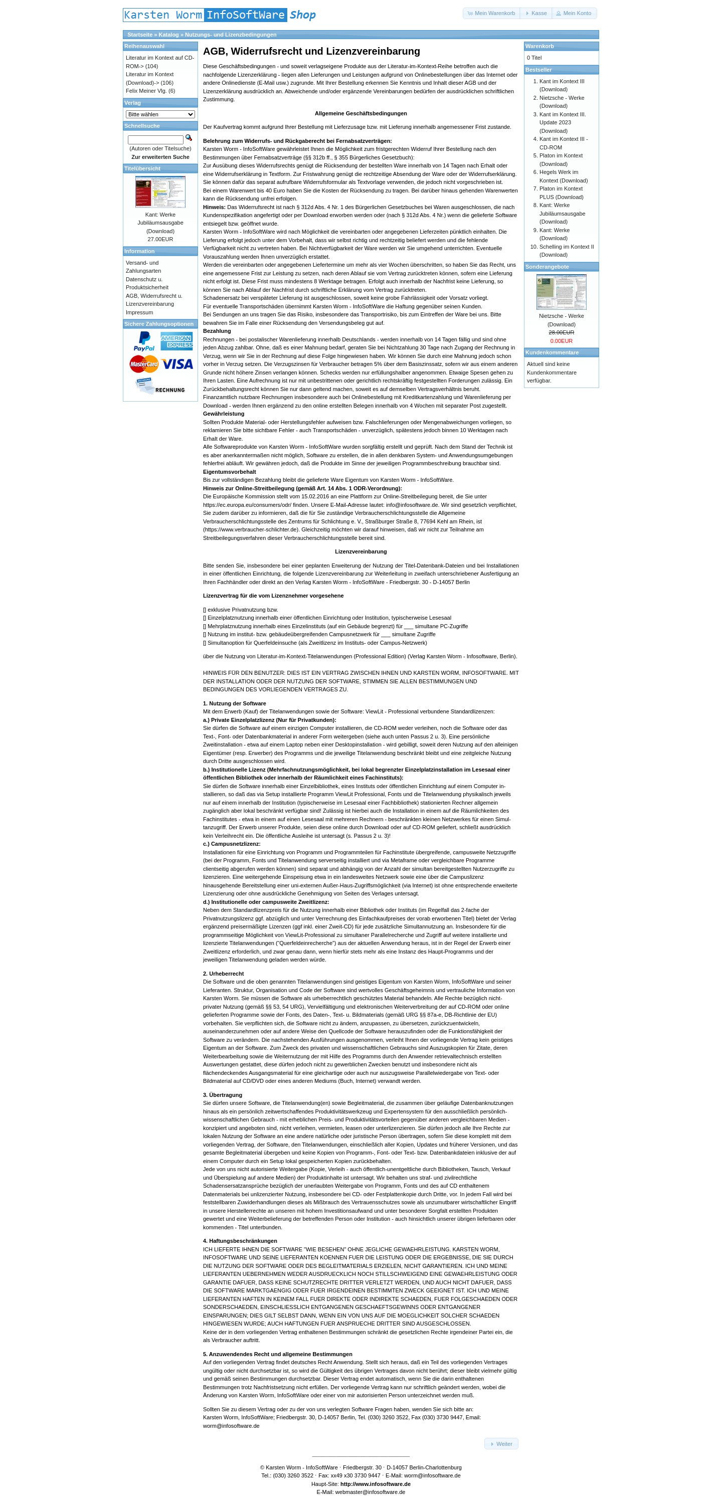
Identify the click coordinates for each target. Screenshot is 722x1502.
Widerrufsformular (325, 182)
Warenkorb (539, 46)
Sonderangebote (547, 267)
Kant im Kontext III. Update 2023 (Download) (562, 122)
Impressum (139, 312)
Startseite (139, 35)
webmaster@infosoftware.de (370, 1492)
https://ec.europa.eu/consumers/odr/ (247, 505)
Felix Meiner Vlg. (146, 91)
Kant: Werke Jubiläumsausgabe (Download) (160, 223)
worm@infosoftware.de (432, 1475)
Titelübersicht (142, 168)
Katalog (169, 35)
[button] (492, 13)
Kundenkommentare (552, 352)
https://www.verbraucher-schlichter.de (251, 529)
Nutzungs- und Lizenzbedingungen (231, 35)
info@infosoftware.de (412, 505)
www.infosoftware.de (383, 1484)
